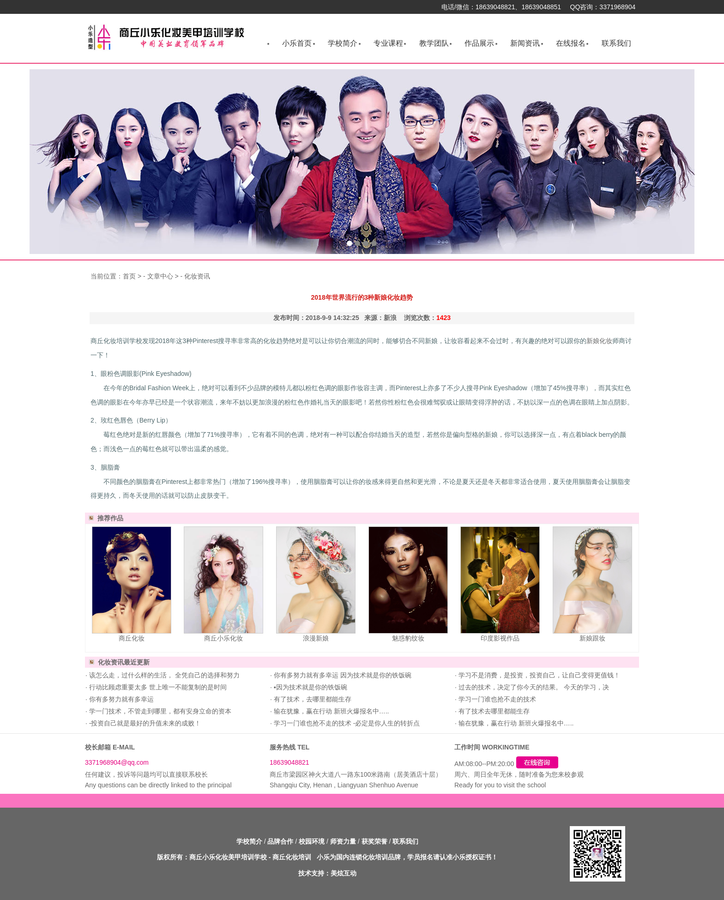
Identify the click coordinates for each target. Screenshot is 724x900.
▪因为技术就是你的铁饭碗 (309, 687)
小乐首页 (297, 43)
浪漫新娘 (316, 638)
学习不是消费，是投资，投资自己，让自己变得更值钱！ (538, 675)
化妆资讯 (197, 276)
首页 (129, 276)
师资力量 (343, 841)
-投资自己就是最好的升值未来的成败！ (144, 723)
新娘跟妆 (592, 638)
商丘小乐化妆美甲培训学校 (228, 857)
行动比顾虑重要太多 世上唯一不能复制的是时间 (157, 687)
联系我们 (616, 43)
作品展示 (479, 43)
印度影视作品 (500, 638)
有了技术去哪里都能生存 (493, 711)
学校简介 (342, 43)
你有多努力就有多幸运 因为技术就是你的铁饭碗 (341, 675)
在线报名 (570, 43)
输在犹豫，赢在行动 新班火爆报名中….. (330, 711)
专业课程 (388, 43)
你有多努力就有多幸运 (120, 699)
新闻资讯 (525, 43)
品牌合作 (280, 841)
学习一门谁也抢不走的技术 (496, 699)
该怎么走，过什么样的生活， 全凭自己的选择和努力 (163, 675)
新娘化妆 (599, 340)
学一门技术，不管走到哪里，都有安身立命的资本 (159, 711)
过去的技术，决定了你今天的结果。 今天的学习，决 (533, 687)
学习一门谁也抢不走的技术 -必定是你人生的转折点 (346, 723)
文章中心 (160, 276)
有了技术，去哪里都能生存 (311, 699)
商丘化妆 (132, 638)
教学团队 (434, 43)
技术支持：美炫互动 (327, 873)
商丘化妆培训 (291, 857)
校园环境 (312, 841)
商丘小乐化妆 (223, 638)
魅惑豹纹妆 (408, 638)
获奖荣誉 (374, 841)
